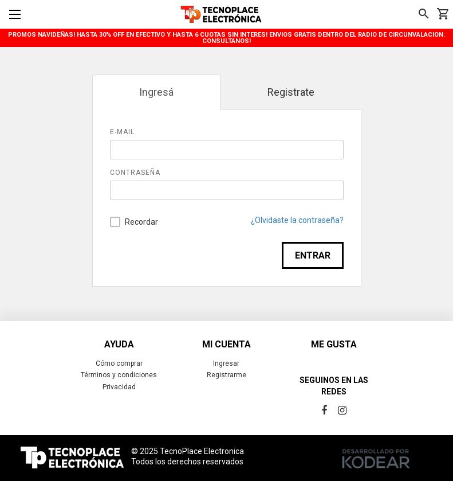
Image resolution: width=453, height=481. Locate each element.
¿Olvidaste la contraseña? (297, 220)
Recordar (134, 222)
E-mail (122, 132)
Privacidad (119, 387)
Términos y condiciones (119, 375)
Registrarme (226, 375)
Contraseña (135, 173)
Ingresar (226, 363)
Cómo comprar (119, 363)
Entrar (312, 255)
